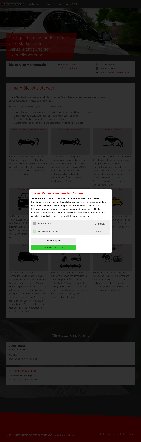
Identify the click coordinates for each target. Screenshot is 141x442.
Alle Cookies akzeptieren (92, 244)
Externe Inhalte (43, 227)
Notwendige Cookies (45, 234)
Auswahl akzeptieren (49, 244)
